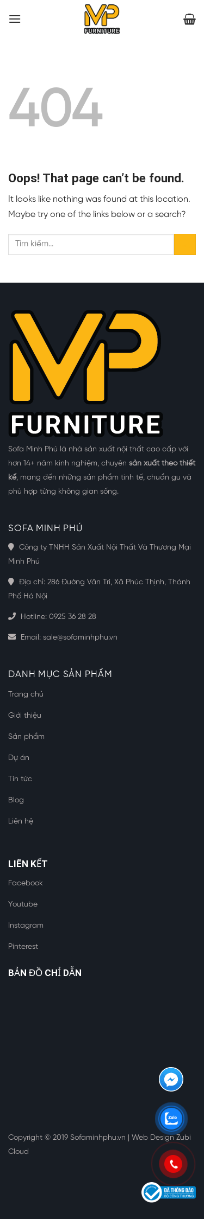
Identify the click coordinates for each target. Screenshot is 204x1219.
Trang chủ (26, 695)
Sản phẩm (26, 737)
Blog (16, 800)
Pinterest (23, 947)
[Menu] (14, 18)
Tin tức (20, 779)
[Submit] (185, 244)
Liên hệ (20, 822)
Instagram (26, 926)
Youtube (23, 905)
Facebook (25, 883)
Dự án (18, 758)
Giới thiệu (24, 716)
